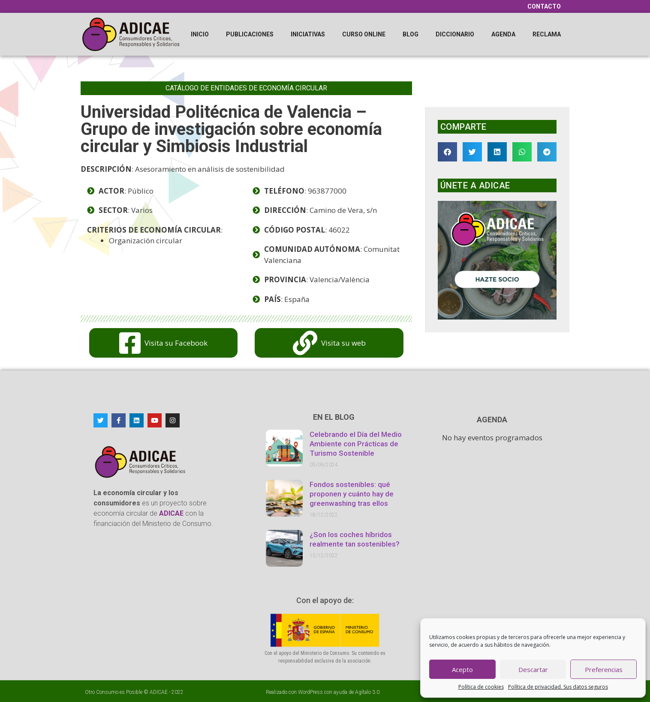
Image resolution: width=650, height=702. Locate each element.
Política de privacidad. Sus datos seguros (558, 686)
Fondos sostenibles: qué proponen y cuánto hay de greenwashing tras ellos (352, 494)
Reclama (547, 34)
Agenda (503, 34)
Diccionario (455, 34)
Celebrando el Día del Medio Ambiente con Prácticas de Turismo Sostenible (356, 443)
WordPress (310, 692)
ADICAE (159, 692)
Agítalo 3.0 (367, 692)
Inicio (200, 34)
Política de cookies (481, 686)
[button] (447, 151)
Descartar (533, 669)
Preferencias (604, 669)
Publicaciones (250, 34)
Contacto (544, 6)
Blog (410, 34)
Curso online (363, 34)
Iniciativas (308, 34)
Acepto (462, 669)
